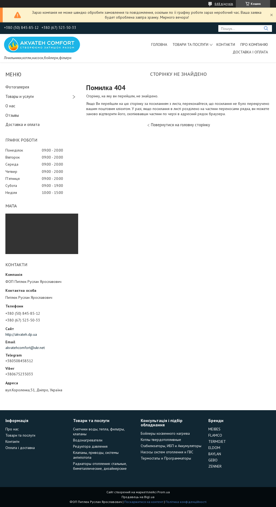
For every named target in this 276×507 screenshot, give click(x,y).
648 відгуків (224, 4)
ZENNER (215, 466)
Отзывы (12, 115)
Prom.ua (163, 492)
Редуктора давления (90, 446)
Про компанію (254, 44)
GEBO (213, 460)
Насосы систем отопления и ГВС (167, 452)
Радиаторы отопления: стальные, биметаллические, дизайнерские (100, 466)
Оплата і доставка (20, 447)
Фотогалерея (17, 87)
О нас (10, 105)
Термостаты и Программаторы (166, 458)
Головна (159, 44)
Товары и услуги (19, 96)
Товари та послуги (190, 44)
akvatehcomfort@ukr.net (25, 347)
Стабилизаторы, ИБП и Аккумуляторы (171, 445)
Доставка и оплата (22, 124)
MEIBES (214, 429)
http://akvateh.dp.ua (21, 334)
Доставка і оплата (250, 52)
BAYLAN (214, 453)
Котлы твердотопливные (161, 439)
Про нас (12, 429)
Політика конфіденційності (185, 502)
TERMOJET (217, 441)
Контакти (225, 44)
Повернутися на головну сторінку (180, 124)
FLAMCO (215, 435)
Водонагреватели (87, 440)
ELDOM (214, 447)
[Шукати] (266, 28)
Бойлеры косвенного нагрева (165, 433)
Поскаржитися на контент (143, 502)
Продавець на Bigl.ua (138, 497)
